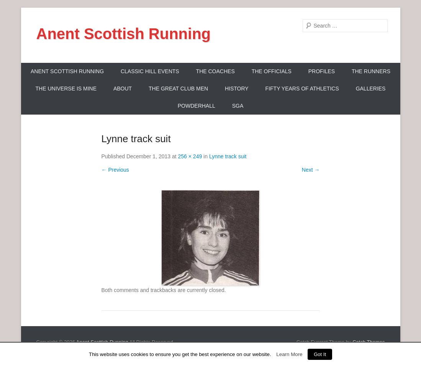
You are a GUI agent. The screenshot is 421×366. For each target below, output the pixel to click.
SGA (238, 106)
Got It (320, 354)
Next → (311, 170)
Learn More (289, 354)
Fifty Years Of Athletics (302, 88)
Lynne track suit (228, 156)
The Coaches (215, 71)
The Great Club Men (178, 88)
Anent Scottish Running (123, 33)
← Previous (115, 170)
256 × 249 (190, 156)
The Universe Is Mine (66, 88)
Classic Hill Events (150, 71)
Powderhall (196, 106)
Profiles (321, 71)
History (237, 88)
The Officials (272, 71)
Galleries (371, 88)
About (122, 88)
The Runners (371, 71)
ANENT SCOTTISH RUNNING (67, 71)
